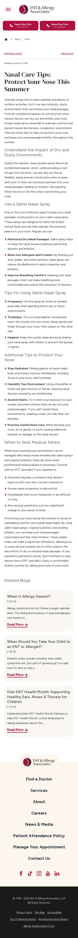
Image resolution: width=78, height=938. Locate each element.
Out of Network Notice (23, 919)
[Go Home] (7, 39)
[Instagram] (39, 873)
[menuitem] (38, 779)
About (39, 801)
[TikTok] (30, 873)
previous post (13, 53)
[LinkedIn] (56, 873)
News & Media (39, 824)
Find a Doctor (39, 779)
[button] (8, 9)
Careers (39, 813)
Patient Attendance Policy (39, 835)
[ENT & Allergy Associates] (36, 9)
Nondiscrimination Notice (53, 919)
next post (67, 53)
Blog (17, 39)
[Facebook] (21, 873)
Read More (15, 625)
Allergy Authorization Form (39, 926)
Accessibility (54, 912)
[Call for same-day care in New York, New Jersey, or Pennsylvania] (20, 26)
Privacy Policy (24, 912)
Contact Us (39, 858)
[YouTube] (47, 873)
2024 (27, 39)
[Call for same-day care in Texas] (57, 26)
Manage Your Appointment (39, 846)
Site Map (40, 912)
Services (39, 790)
